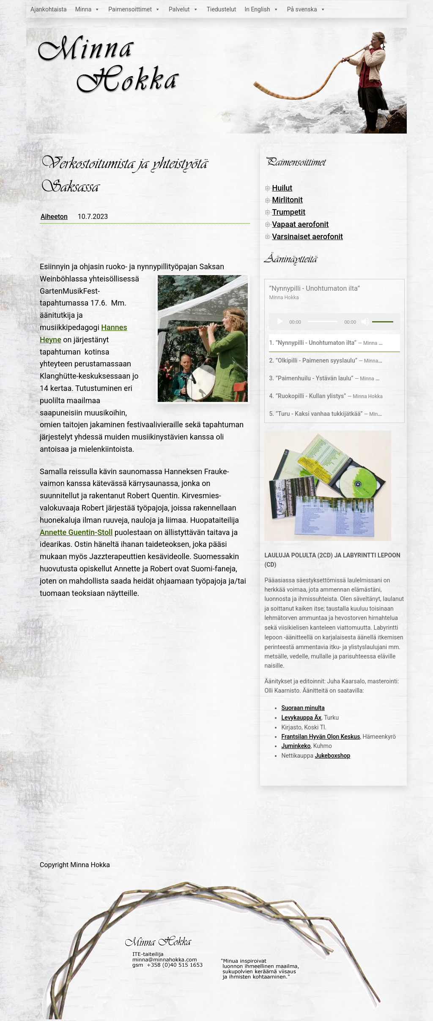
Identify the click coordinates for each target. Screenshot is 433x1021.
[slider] (323, 321)
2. (326, 360)
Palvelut (183, 9)
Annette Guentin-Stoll (76, 532)
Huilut (282, 187)
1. (326, 342)
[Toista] (280, 321)
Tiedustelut (221, 9)
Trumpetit (288, 211)
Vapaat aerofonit (300, 224)
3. (326, 378)
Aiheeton (54, 217)
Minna (87, 9)
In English (261, 9)
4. (325, 396)
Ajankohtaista (48, 9)
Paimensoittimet (134, 9)
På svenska (306, 9)
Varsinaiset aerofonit (307, 236)
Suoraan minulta (302, 707)
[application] (334, 321)
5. (326, 413)
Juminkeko (295, 746)
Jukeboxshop (333, 755)
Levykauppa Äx (301, 717)
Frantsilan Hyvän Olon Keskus (320, 736)
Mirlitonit (287, 199)
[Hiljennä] (365, 321)
